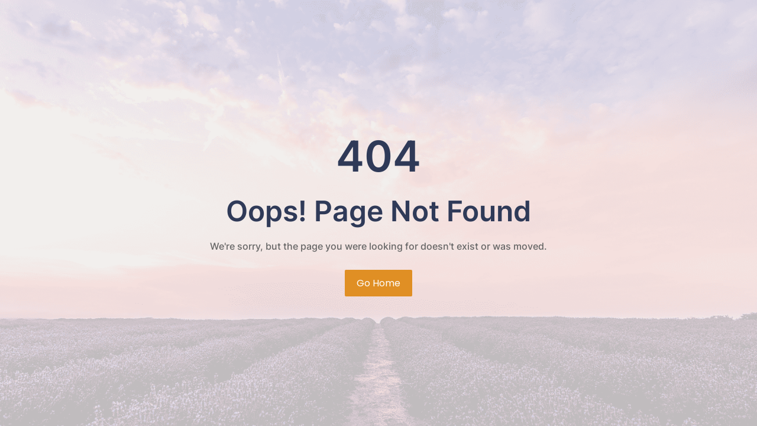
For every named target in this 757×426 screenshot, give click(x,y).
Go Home (378, 283)
